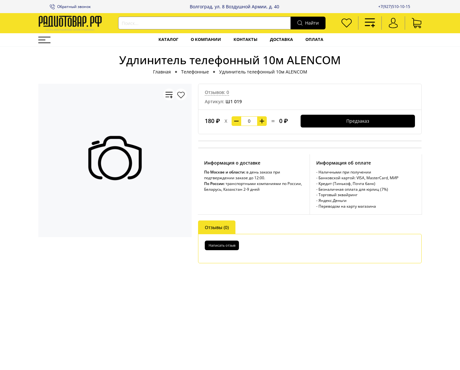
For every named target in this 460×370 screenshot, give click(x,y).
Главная (162, 72)
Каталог (168, 39)
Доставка (281, 39)
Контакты (245, 39)
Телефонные (195, 72)
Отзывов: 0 (217, 92)
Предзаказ (357, 121)
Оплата (314, 39)
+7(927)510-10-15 (394, 6)
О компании (206, 39)
